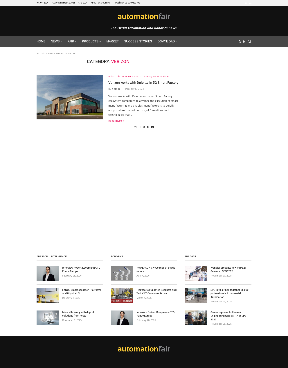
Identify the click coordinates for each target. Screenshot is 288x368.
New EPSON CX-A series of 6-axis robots (155, 269)
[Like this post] (135, 127)
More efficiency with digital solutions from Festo (78, 314)
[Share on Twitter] (144, 127)
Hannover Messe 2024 (63, 3)
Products (90, 41)
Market (112, 41)
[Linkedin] (250, 3)
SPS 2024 (82, 3)
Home (41, 41)
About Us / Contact (101, 3)
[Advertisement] (216, 114)
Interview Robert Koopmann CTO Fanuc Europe (81, 269)
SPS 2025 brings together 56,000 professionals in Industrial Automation (229, 293)
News (55, 41)
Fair (71, 41)
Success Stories (138, 41)
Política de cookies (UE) (128, 3)
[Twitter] (246, 3)
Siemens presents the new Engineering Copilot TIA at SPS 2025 (228, 316)
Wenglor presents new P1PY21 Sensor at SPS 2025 (228, 269)
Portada (41, 53)
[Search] (249, 41)
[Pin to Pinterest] (148, 127)
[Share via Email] (152, 127)
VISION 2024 (42, 3)
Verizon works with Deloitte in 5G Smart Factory (143, 83)
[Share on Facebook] (140, 127)
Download (166, 41)
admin (116, 89)
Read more (116, 120)
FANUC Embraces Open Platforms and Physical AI (81, 291)
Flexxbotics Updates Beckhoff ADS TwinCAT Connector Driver (156, 291)
